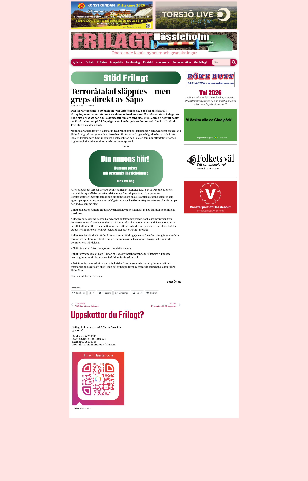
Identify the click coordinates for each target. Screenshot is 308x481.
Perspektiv (116, 62)
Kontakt (148, 62)
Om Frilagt (200, 62)
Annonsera (162, 62)
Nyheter (77, 62)
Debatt (90, 62)
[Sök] (233, 62)
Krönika (102, 62)
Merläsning (133, 62)
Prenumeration (182, 62)
